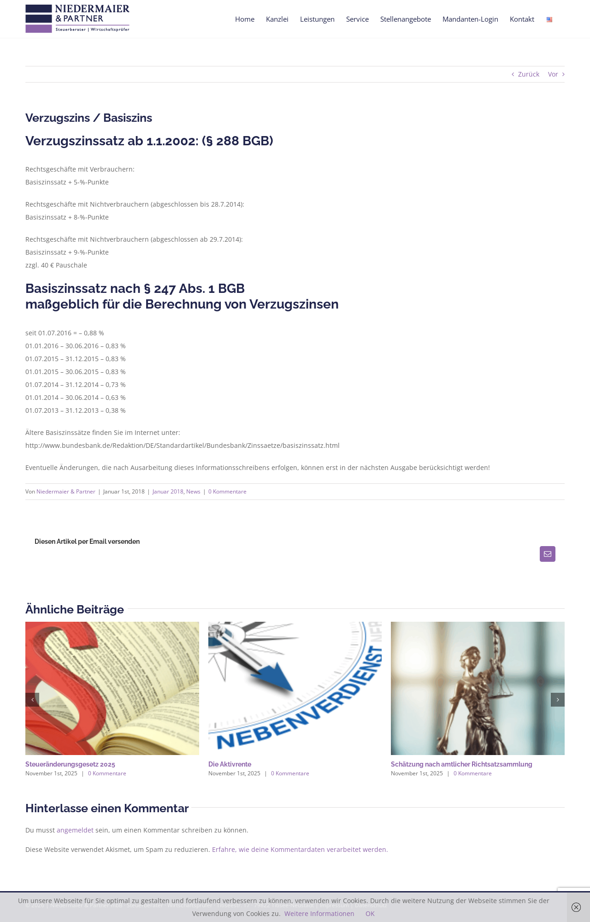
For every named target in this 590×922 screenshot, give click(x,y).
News (193, 491)
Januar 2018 (168, 491)
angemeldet (75, 830)
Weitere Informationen (319, 913)
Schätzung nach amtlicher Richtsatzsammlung (461, 764)
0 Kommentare (227, 491)
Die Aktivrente (229, 764)
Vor (553, 74)
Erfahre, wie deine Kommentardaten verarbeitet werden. (300, 849)
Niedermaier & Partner (65, 491)
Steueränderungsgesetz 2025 (70, 764)
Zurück (528, 74)
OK (370, 913)
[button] (32, 700)
